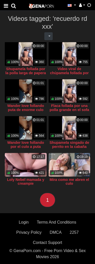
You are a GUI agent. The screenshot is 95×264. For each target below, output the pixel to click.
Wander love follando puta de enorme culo (25, 108)
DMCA (56, 232)
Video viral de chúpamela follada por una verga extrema (69, 73)
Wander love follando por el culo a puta (25, 145)
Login (24, 222)
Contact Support (47, 242)
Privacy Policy (29, 232)
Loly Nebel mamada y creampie (25, 182)
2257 (74, 232)
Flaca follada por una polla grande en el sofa (69, 108)
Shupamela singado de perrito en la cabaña (69, 145)
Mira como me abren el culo (69, 182)
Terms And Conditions (56, 222)
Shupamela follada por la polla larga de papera (25, 71)
